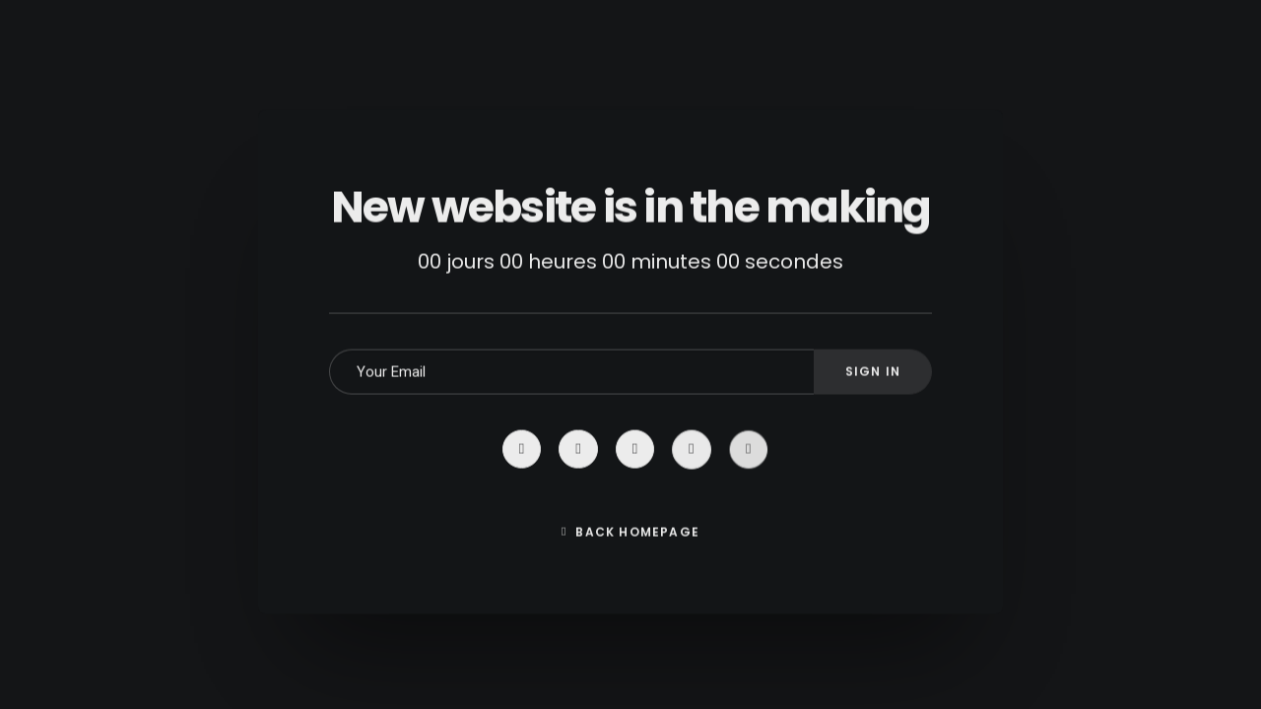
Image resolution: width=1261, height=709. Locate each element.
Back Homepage (630, 561)
